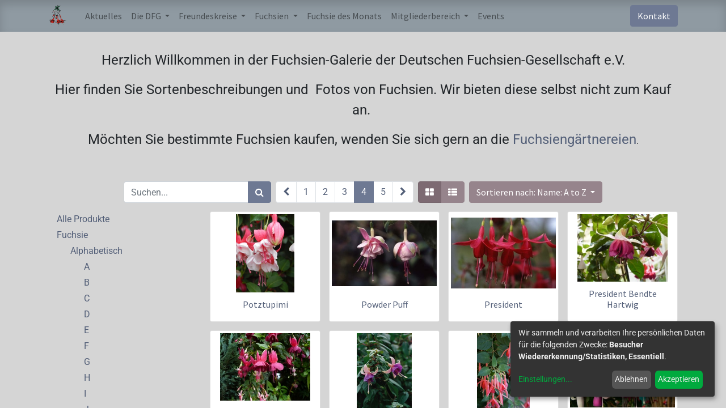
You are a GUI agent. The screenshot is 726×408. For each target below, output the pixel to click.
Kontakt (654, 16)
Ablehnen (631, 379)
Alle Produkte (83, 219)
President (503, 304)
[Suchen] (259, 192)
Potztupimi (265, 304)
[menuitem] (103, 16)
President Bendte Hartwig (623, 299)
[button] (535, 192)
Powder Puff (384, 304)
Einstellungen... (545, 379)
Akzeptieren (678, 379)
